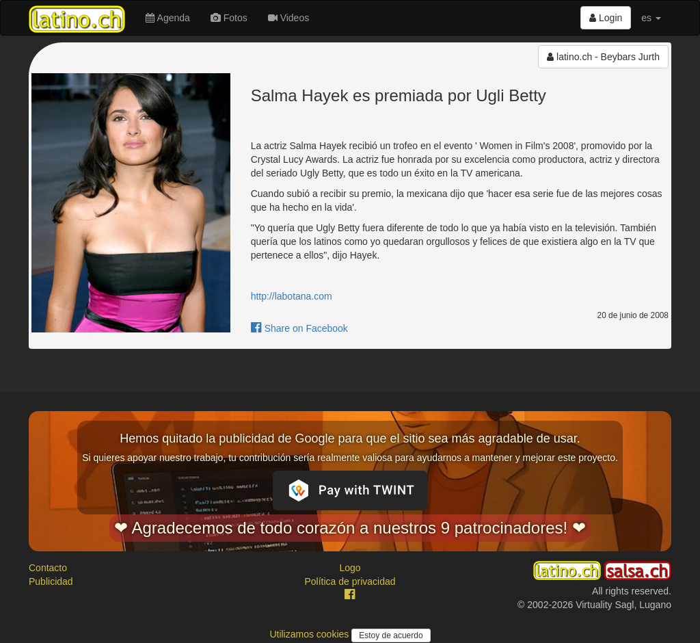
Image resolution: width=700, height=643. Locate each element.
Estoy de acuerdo (390, 635)
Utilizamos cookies (310, 634)
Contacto (48, 567)
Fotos (229, 17)
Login (605, 17)
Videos (288, 17)
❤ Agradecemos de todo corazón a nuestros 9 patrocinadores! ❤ (350, 528)
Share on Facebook (299, 328)
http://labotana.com (291, 296)
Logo (349, 567)
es (651, 17)
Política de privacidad (349, 581)
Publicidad (51, 581)
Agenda (167, 17)
